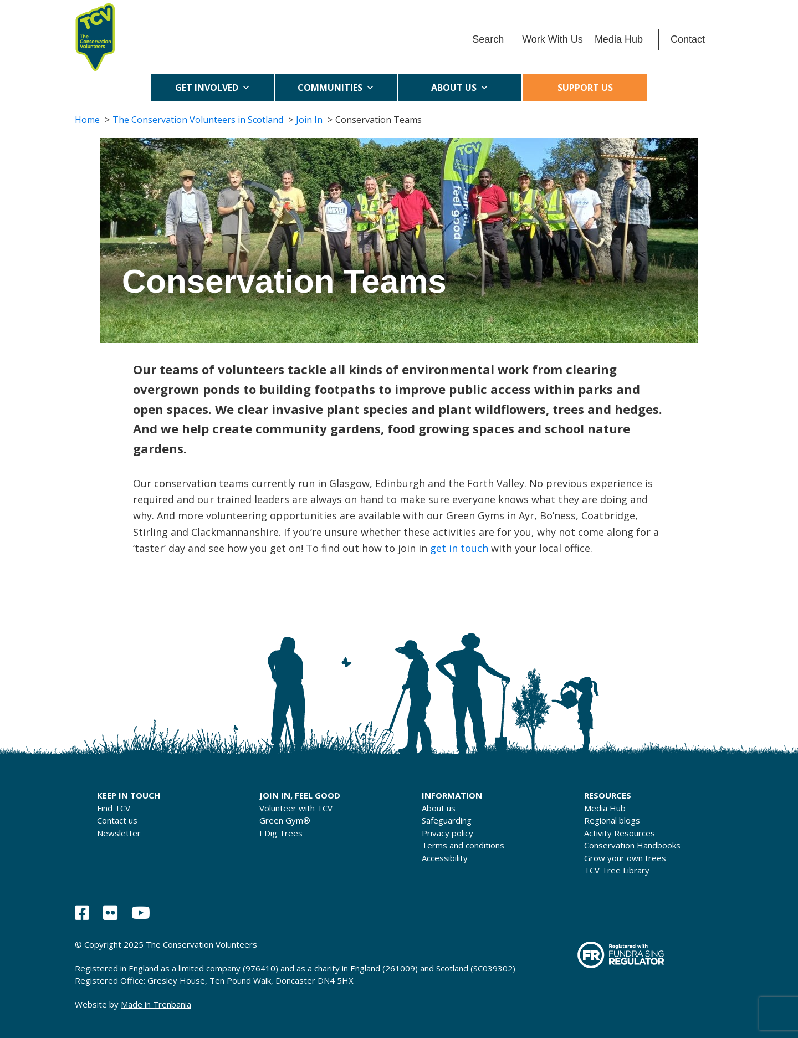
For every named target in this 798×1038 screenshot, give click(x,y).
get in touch (459, 548)
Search (488, 39)
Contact (688, 39)
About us (460, 87)
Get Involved (212, 87)
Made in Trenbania (156, 1004)
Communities (336, 87)
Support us (585, 87)
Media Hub (619, 39)
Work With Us (552, 39)
